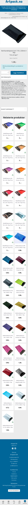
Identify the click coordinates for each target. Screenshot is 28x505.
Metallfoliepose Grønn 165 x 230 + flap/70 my (20, 135)
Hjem (6, 13)
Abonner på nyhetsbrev (14, 490)
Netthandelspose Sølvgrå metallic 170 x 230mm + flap (20, 382)
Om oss (14, 471)
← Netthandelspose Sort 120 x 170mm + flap (8, 17)
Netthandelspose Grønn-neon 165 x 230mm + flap (20, 292)
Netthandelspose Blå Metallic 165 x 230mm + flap (8, 270)
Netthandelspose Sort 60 (14, 14)
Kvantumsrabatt (7, 109)
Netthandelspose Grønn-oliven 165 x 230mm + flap (8, 314)
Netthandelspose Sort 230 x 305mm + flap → (20, 16)
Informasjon (6, 77)
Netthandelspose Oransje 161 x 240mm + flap (20, 337)
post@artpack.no (14, 465)
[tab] (14, 77)
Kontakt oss (14, 474)
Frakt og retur (14, 478)
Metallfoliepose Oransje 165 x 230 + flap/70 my (20, 180)
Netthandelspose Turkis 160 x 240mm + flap (7, 404)
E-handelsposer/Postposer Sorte (15, 13)
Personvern (14, 480)
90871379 (15, 463)
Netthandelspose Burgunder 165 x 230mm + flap (20, 270)
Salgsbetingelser (14, 476)
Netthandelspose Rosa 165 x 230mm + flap (7, 359)
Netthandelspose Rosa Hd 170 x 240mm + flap (20, 359)
